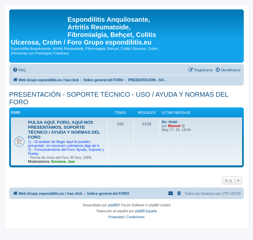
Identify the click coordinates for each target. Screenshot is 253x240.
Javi (71, 161)
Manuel (174, 126)
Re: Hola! (170, 122)
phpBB (113, 205)
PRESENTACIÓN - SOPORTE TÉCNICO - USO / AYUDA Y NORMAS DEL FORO (118, 98)
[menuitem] (19, 70)
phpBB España (146, 211)
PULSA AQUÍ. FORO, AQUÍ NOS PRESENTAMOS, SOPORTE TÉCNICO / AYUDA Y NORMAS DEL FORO (64, 130)
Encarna (58, 161)
